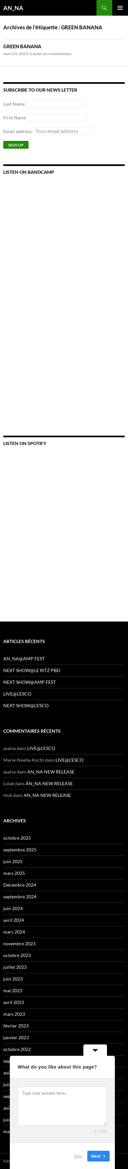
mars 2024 (14, 932)
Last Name (14, 104)
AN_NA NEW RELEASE (51, 771)
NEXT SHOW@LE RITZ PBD (31, 670)
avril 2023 (13, 1002)
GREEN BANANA (22, 46)
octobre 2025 (17, 838)
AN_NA (13, 7)
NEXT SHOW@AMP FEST (29, 682)
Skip (78, 1155)
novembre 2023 (19, 943)
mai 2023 (12, 990)
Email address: (49, 131)
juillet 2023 (15, 967)
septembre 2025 (19, 849)
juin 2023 (13, 979)
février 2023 (16, 1025)
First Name (14, 117)
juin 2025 (13, 861)
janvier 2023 (16, 1037)
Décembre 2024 (19, 885)
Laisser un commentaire (51, 53)
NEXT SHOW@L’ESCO (26, 705)
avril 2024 (13, 920)
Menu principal (120, 8)
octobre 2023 (17, 955)
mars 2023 (14, 1014)
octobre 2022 (17, 1049)
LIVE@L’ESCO (17, 694)
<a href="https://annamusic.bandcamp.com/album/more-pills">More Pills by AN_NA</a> (60, 258)
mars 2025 (14, 873)
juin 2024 (13, 908)
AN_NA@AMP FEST (24, 658)
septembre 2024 (19, 896)
